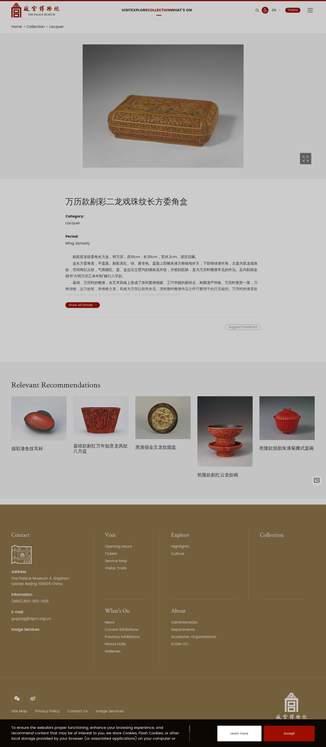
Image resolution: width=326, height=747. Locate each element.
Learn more (234, 736)
